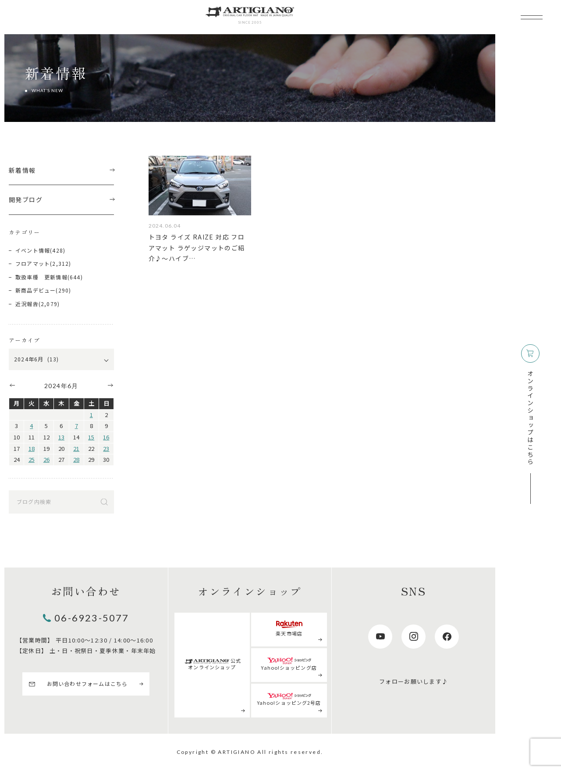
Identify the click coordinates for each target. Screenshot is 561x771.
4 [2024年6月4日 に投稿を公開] (31, 425)
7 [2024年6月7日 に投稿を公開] (76, 425)
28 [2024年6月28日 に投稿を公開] (76, 459)
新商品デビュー (35, 290)
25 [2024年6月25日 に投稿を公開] (31, 459)
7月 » (111, 385)
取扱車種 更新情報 (41, 277)
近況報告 (27, 303)
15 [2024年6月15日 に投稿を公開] (91, 437)
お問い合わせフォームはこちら (87, 683)
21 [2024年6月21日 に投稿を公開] (76, 448)
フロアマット (32, 263)
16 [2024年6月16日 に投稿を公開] (106, 437)
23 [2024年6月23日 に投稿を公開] (106, 448)
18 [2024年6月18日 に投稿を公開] (31, 448)
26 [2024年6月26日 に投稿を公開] (46, 459)
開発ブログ (61, 199)
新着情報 (61, 170)
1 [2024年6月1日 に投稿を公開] (91, 414)
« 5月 (12, 385)
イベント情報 (32, 250)
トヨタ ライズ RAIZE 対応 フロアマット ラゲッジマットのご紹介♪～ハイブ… (197, 247)
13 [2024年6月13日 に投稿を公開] (61, 437)
